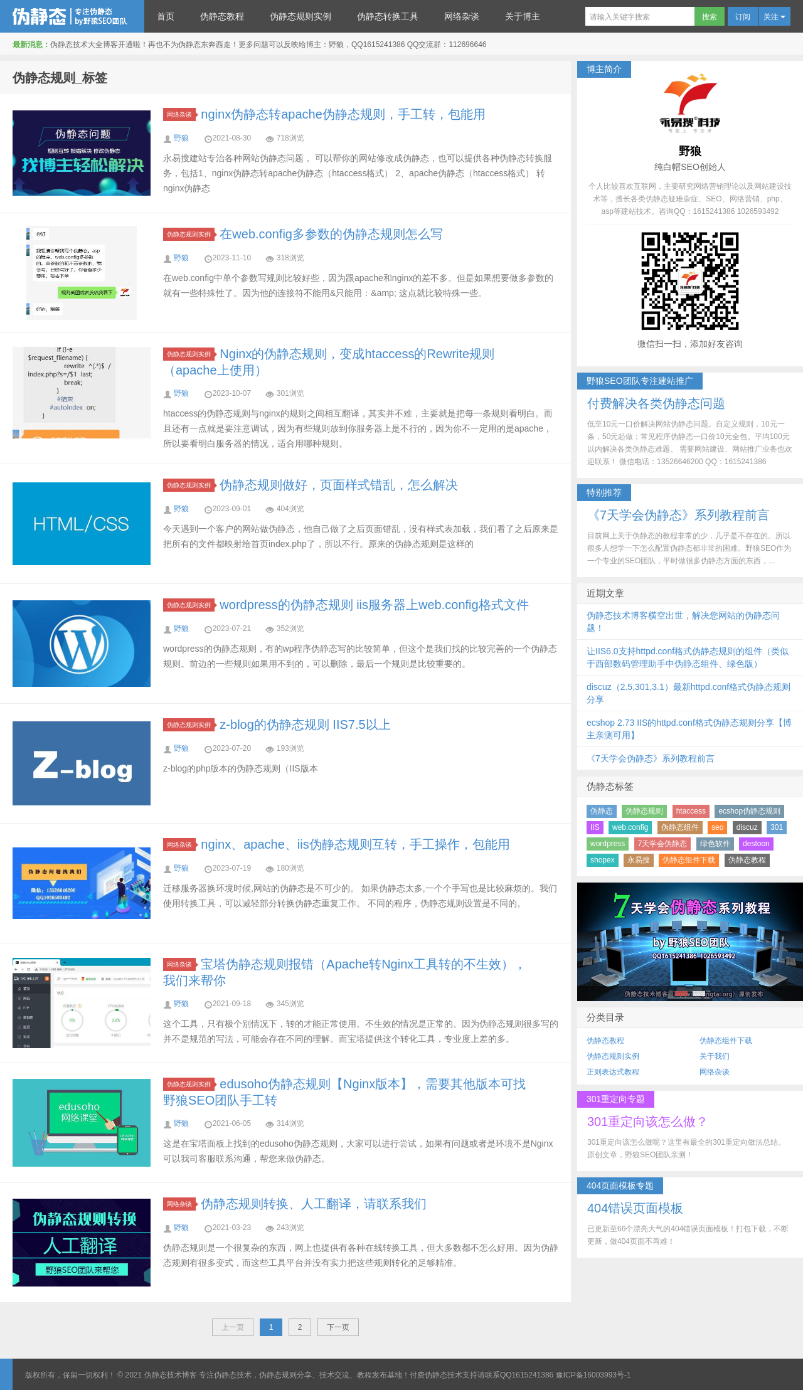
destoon (756, 843)
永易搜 (638, 860)
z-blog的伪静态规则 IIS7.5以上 (305, 724)
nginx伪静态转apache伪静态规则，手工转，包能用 (343, 114)
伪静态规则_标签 (60, 78)
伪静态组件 (680, 827)
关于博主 (522, 16)
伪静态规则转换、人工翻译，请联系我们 (314, 1204)
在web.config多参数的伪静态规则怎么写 (331, 234)
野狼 (181, 138)
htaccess (691, 811)
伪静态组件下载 (688, 860)
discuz (747, 827)
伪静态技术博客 (72, 16)
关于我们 (714, 1056)
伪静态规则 (644, 811)
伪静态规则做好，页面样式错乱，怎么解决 (339, 485)
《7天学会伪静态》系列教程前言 (651, 758)
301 (776, 827)
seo (717, 827)
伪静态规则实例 (300, 16)
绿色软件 (715, 843)
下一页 (338, 1327)
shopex (602, 860)
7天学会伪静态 (663, 843)
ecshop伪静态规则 (749, 811)
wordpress (607, 843)
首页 (165, 16)
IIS (595, 827)
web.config (630, 827)
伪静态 (601, 811)
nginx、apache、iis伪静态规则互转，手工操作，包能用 (355, 844)
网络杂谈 (461, 16)
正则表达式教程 (613, 1072)
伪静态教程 (222, 16)
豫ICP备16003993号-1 (593, 1375)
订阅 (742, 17)
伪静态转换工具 (387, 16)
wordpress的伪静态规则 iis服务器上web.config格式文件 (374, 605)
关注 (774, 17)
